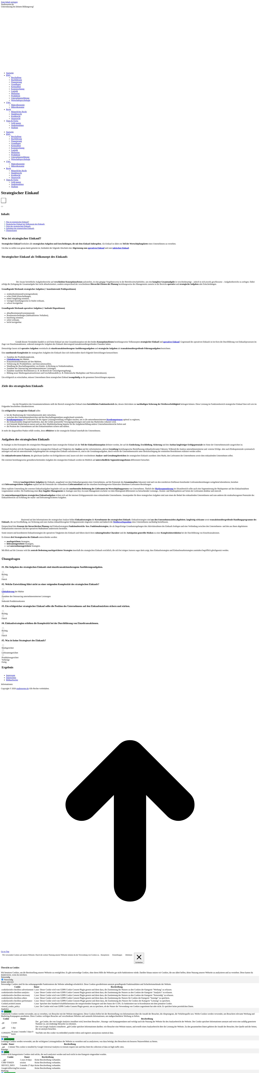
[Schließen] (139, 958)
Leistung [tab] (4, 1037)
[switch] (2, 1011)
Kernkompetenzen (15, 419)
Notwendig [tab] (5, 977)
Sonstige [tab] (4, 1049)
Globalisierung (13, 359)
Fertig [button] (4, 662)
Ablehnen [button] (128, 955)
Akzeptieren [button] (105, 955)
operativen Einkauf (96, 248)
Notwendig (8, 980)
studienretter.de (22, 688)
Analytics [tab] (5, 1009)
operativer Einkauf (171, 342)
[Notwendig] (2, 979)
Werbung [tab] (4, 1071)
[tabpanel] (130, 995)
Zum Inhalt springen (9, 2)
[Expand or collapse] (2, 206)
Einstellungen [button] (117, 955)
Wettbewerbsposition (122, 522)
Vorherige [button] (6, 660)
